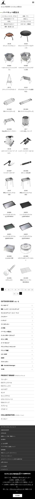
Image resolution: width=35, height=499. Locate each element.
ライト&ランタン (5, 324)
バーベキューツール (26, 21)
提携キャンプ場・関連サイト (8, 436)
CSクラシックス (6, 386)
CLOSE (17, 495)
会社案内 (3, 439)
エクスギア (4, 389)
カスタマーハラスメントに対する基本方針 (11, 459)
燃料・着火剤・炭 (9, 26)
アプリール (4, 406)
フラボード (4, 409)
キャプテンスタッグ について (8, 427)
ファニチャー (4, 316)
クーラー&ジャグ (5, 343)
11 (25, 289)
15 (17, 294)
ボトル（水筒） (4, 339)
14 (14, 294)
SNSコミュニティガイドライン (9, 453)
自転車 (2, 358)
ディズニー (4, 419)
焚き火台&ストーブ (9, 18)
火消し (9, 21)
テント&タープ (4, 305)
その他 (2, 369)
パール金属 (4, 466)
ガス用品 (3, 328)
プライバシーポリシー (6, 456)
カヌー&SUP (4, 354)
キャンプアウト (5, 396)
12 (29, 289)
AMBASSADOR (5, 430)
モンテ (3, 392)
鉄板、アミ (25, 16)
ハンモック (3, 320)
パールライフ (4, 469)
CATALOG (3, 433)
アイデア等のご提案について (8, 446)
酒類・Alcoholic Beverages (8, 365)
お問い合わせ (4, 462)
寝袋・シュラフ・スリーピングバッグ (10, 309)
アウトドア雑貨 (4, 350)
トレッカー (4, 379)
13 (32, 289)
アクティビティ (4, 361)
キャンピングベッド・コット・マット (10, 313)
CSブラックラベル (6, 382)
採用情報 (3, 449)
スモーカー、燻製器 (26, 24)
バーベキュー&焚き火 (6, 331)
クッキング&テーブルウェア (7, 335)
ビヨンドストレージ (7, 399)
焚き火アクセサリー (9, 24)
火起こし (25, 18)
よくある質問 (4, 443)
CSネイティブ (5, 402)
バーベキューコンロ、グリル (9, 16)
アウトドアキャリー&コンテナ (8, 346)
